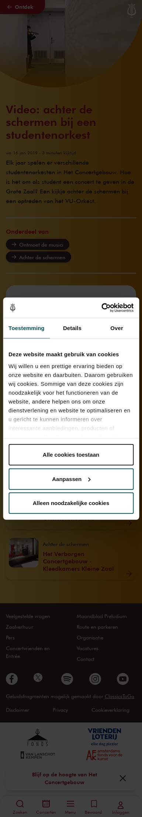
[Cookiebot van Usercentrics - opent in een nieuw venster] (102, 307)
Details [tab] (72, 328)
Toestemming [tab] (26, 328)
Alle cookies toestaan (71, 455)
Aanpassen (71, 479)
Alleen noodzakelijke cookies (71, 503)
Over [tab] (116, 328)
